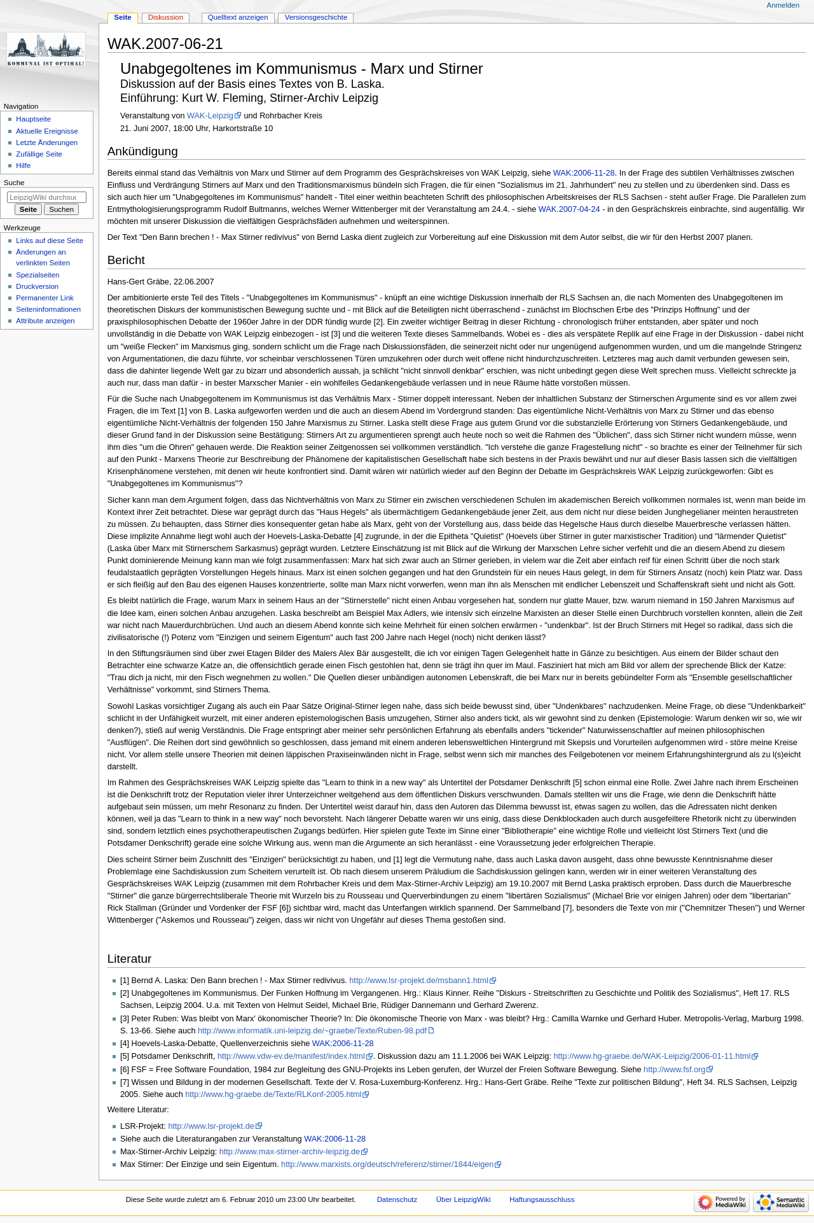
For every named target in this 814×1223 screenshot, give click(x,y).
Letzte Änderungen (47, 142)
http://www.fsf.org (674, 1069)
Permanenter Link (44, 298)
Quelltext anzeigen (238, 17)
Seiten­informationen (48, 309)
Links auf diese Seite (49, 240)
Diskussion (165, 17)
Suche (14, 182)
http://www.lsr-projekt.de (211, 1126)
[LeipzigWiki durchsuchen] (46, 197)
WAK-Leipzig (210, 115)
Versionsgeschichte (316, 17)
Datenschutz (397, 1199)
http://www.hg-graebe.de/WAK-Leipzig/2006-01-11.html (651, 1056)
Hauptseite (33, 119)
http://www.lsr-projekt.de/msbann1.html (418, 980)
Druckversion (37, 286)
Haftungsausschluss (541, 1199)
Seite (122, 17)
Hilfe (23, 165)
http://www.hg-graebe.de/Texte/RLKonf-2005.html (273, 1094)
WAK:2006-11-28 (584, 173)
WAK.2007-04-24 (569, 209)
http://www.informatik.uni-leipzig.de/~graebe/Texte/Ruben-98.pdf (312, 1030)
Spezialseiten (37, 275)
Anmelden (783, 5)
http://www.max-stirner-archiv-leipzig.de (289, 1151)
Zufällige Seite (39, 154)
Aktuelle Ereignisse (47, 131)
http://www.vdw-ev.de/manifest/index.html (291, 1056)
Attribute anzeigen (45, 321)
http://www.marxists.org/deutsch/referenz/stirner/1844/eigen (387, 1164)
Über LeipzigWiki (463, 1199)
